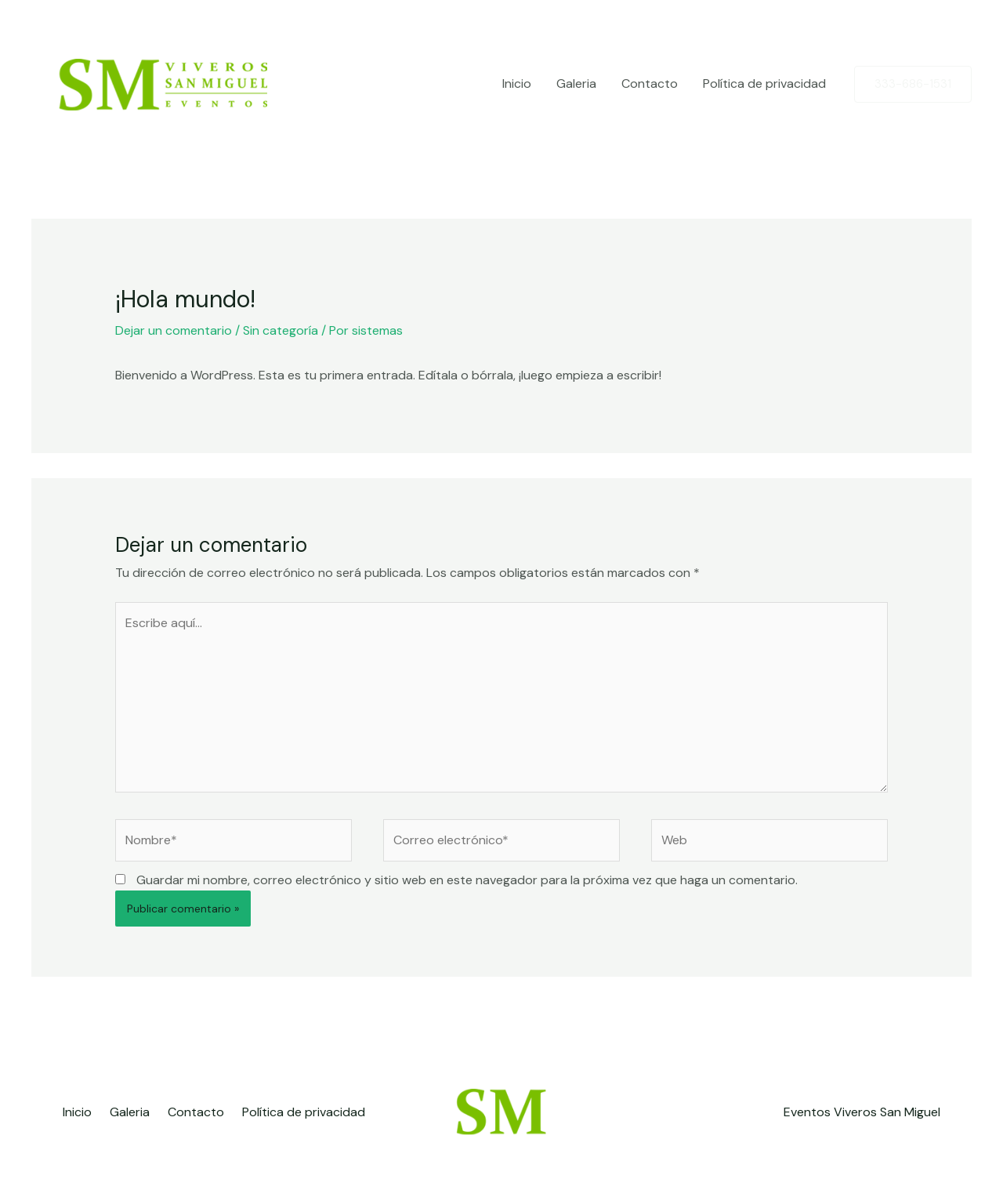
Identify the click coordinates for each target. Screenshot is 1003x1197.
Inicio (516, 83)
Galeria (576, 83)
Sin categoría (280, 330)
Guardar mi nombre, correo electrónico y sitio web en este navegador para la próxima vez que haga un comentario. (467, 880)
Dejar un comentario (173, 330)
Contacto (649, 83)
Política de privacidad (764, 83)
